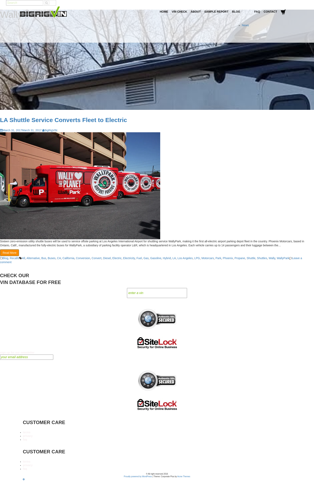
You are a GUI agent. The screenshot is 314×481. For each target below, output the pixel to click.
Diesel (107, 258)
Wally (272, 258)
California (68, 258)
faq (25, 439)
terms (26, 432)
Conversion (83, 258)
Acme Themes (183, 476)
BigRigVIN (49, 130)
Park (218, 258)
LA (174, 258)
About (196, 11)
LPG (197, 258)
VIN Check (179, 11)
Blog (236, 11)
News (245, 25)
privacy (28, 436)
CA (59, 258)
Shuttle (251, 258)
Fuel (139, 258)
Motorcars (207, 258)
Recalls (14, 258)
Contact (270, 11)
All (23, 258)
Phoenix (228, 258)
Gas (146, 258)
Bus (43, 258)
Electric (117, 258)
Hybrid (167, 258)
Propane (239, 258)
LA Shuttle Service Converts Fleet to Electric (63, 120)
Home (164, 11)
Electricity (129, 258)
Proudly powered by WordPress (138, 476)
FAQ (257, 11)
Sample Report (216, 11)
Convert (97, 258)
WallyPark (283, 258)
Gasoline (155, 258)
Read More (9, 252)
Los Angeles (185, 258)
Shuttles (262, 258)
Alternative (33, 258)
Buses (51, 258)
